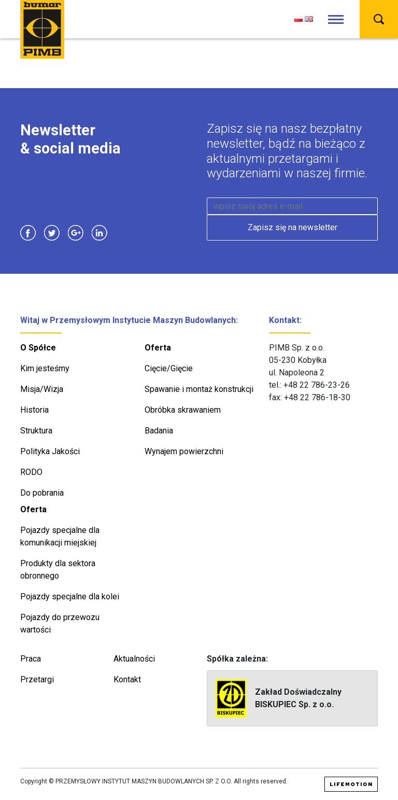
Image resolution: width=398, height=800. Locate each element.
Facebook (28, 233)
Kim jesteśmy (44, 368)
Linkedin (99, 233)
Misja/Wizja (41, 389)
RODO (31, 472)
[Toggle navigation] (335, 19)
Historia (34, 410)
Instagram (123, 233)
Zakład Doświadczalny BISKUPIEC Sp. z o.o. (279, 698)
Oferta (158, 348)
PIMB (42, 29)
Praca (30, 659)
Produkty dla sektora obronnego (57, 569)
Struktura (36, 431)
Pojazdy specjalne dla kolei (69, 596)
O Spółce (38, 348)
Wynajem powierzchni (184, 451)
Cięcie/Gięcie (169, 368)
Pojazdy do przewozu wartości (60, 623)
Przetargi (37, 679)
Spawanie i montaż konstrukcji (199, 389)
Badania (159, 431)
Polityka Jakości (50, 451)
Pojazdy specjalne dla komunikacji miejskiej (60, 536)
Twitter (52, 233)
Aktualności (134, 659)
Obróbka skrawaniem (183, 410)
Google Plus (75, 233)
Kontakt (127, 679)
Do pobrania (42, 493)
